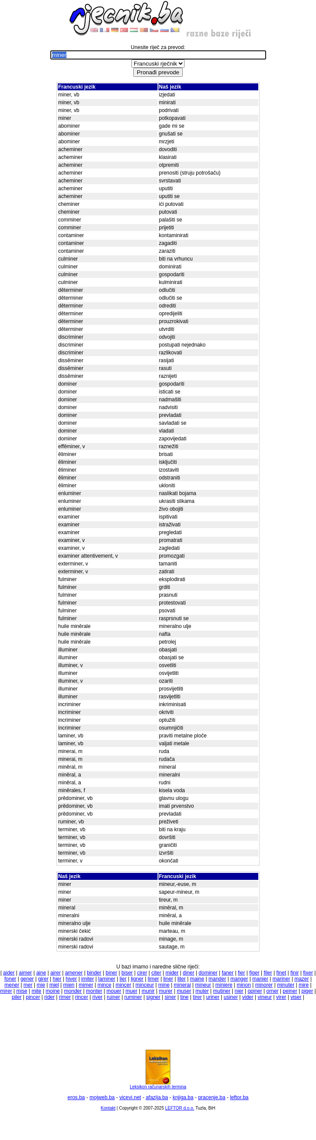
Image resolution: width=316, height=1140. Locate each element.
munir (148, 991)
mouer (113, 991)
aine (41, 973)
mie (41, 985)
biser (127, 973)
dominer (208, 973)
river (97, 997)
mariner (281, 979)
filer (267, 973)
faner (228, 973)
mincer (123, 985)
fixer (308, 973)
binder (94, 973)
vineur (265, 997)
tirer (197, 997)
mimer (86, 985)
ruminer (133, 997)
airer (55, 973)
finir (294, 973)
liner (168, 979)
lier (122, 979)
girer (43, 979)
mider (171, 973)
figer (254, 973)
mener (11, 985)
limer (153, 979)
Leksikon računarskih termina (158, 1085)
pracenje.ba (211, 1097)
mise (21, 991)
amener (74, 973)
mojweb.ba (102, 1097)
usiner (231, 997)
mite (37, 991)
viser (295, 997)
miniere (223, 985)
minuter (285, 985)
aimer (25, 973)
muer (131, 991)
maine (197, 979)
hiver (71, 979)
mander (217, 979)
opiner (254, 991)
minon (244, 985)
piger (307, 991)
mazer (301, 979)
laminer (106, 979)
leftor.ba (239, 1097)
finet (281, 973)
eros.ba (76, 1097)
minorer (264, 985)
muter (202, 991)
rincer (81, 997)
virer (281, 997)
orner (273, 991)
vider (247, 997)
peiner (290, 991)
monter (94, 991)
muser (184, 991)
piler (17, 997)
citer (156, 973)
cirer (142, 973)
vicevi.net (130, 1097)
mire (304, 985)
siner (170, 997)
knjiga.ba (183, 1097)
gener (27, 979)
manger (239, 979)
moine (53, 991)
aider (9, 973)
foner (10, 979)
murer (165, 991)
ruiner (113, 997)
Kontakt (108, 1108)
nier (239, 991)
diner (188, 973)
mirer (6, 991)
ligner (137, 979)
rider (49, 997)
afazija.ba (157, 1097)
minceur (144, 985)
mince (104, 985)
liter (182, 979)
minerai (182, 985)
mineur (203, 985)
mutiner (221, 991)
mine (164, 985)
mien (69, 985)
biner (111, 973)
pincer (33, 997)
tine (184, 997)
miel (54, 985)
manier (260, 979)
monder (73, 991)
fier (241, 973)
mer (28, 985)
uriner (213, 997)
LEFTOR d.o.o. (179, 1108)
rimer (65, 997)
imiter (87, 979)
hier (57, 979)
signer (153, 997)
